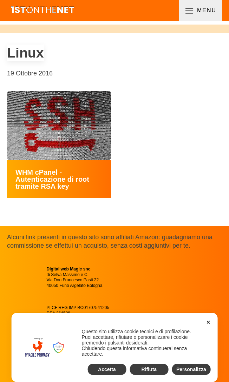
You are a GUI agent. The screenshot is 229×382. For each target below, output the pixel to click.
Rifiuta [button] (149, 369)
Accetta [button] (107, 369)
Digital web (58, 269)
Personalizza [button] (191, 369)
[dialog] (115, 347)
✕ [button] (208, 322)
